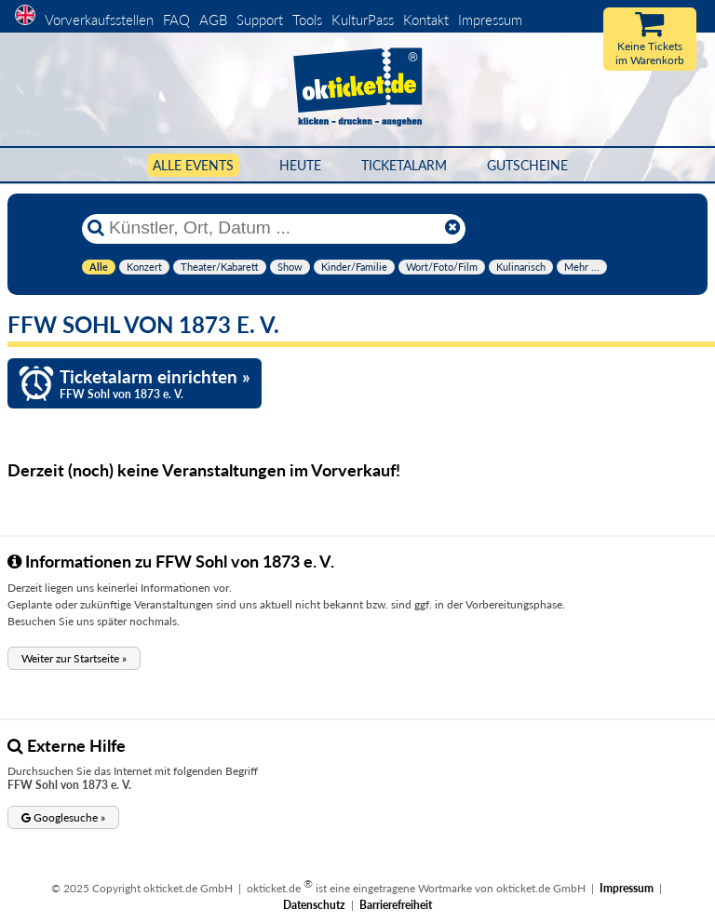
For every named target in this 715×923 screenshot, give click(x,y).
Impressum (490, 19)
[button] (74, 658)
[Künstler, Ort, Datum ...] (273, 228)
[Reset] (452, 228)
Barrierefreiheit (395, 905)
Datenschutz (314, 905)
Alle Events (193, 165)
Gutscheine (527, 165)
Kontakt (426, 19)
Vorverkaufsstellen (99, 19)
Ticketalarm (404, 165)
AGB (213, 19)
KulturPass (364, 19)
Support (259, 19)
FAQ (176, 19)
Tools (307, 19)
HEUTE (300, 165)
